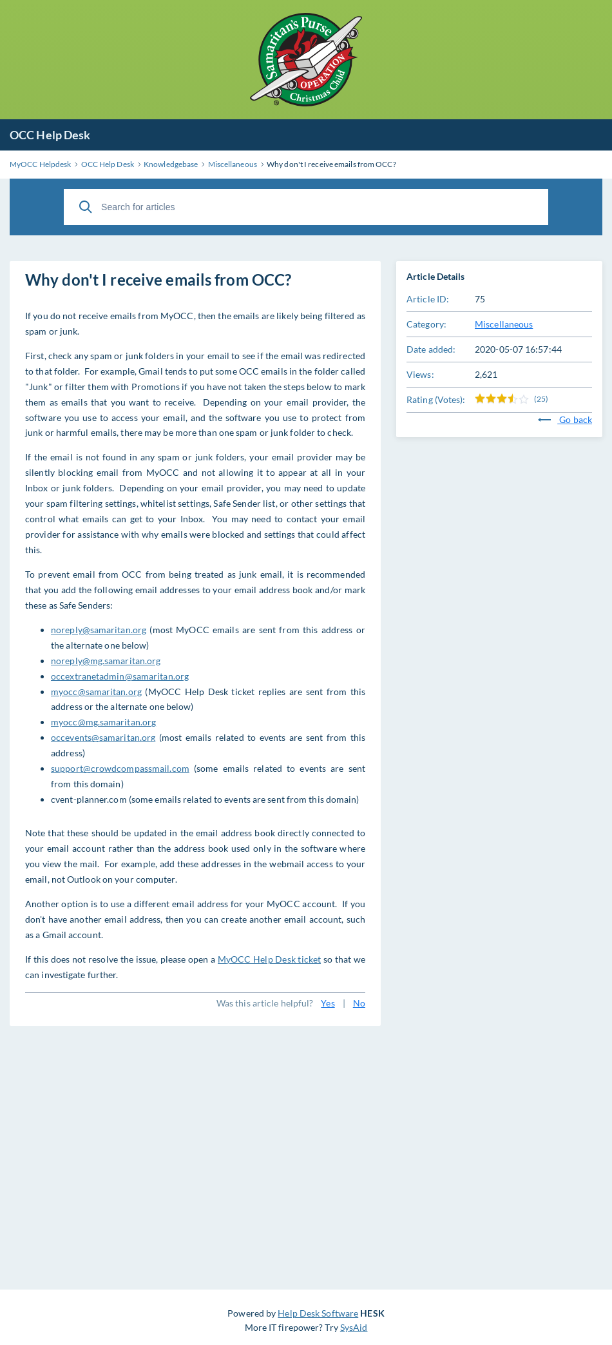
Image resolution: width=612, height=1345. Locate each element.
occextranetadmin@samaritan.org (120, 676)
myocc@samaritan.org (96, 691)
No (359, 1002)
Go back (565, 419)
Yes (327, 1002)
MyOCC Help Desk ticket (269, 959)
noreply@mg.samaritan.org (105, 660)
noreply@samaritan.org (98, 629)
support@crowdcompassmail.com (120, 768)
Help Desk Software (318, 1313)
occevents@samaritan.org (103, 737)
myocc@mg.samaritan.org (103, 721)
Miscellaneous (504, 324)
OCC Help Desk (50, 135)
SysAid (354, 1327)
